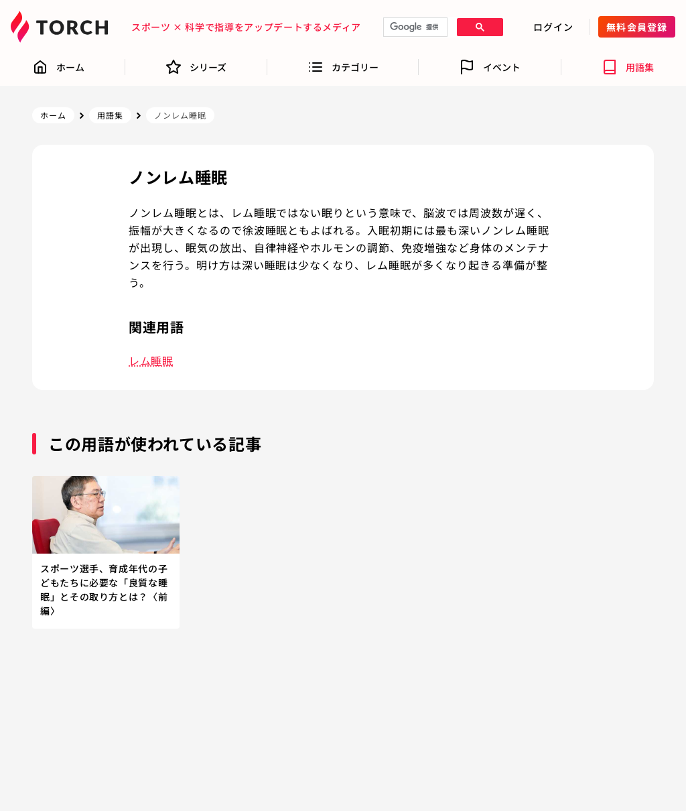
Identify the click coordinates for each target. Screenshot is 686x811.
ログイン (553, 27)
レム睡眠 (151, 361)
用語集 (110, 115)
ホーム (53, 115)
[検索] (414, 27)
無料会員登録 (636, 27)
